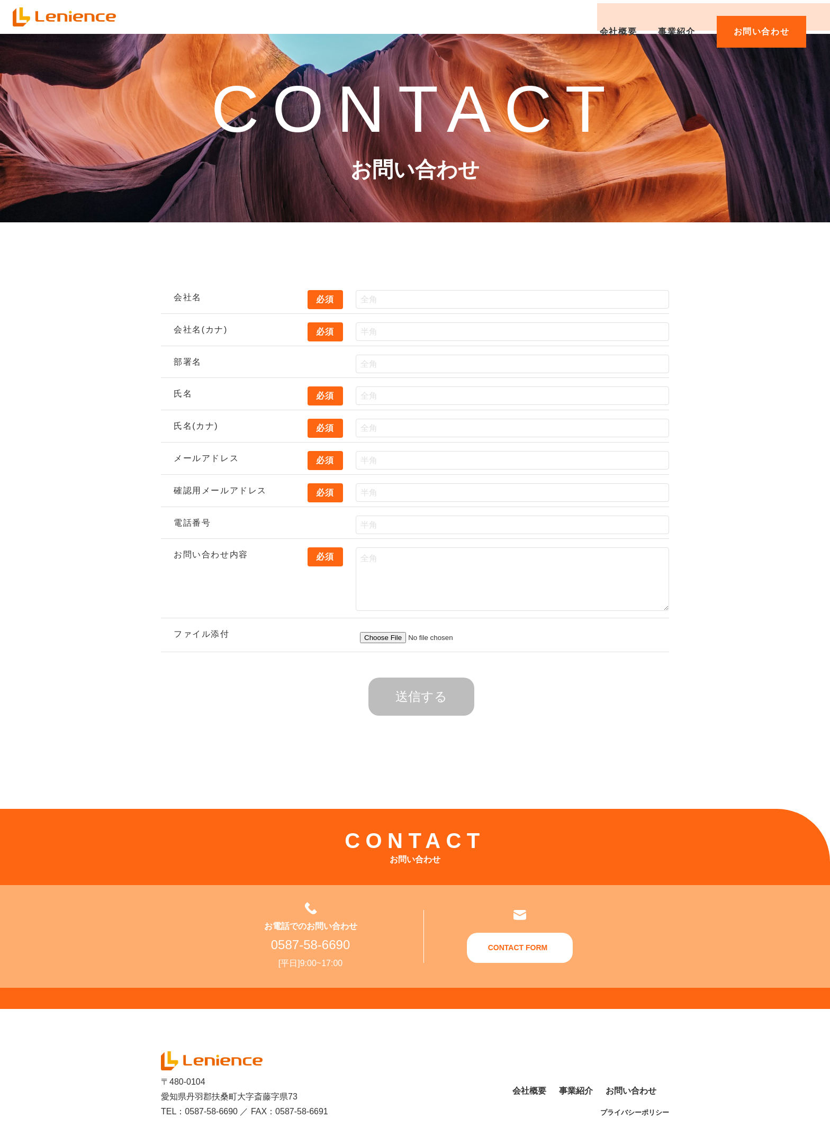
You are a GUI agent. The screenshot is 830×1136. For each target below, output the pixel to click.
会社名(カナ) (201, 329)
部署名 (188, 361)
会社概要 (620, 16)
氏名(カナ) (196, 425)
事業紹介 (679, 16)
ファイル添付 (202, 633)
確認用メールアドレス (220, 490)
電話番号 (192, 522)
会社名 (188, 297)
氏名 (183, 393)
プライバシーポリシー (634, 1112)
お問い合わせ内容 (211, 554)
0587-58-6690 (310, 944)
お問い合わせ (764, 16)
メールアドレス (206, 458)
